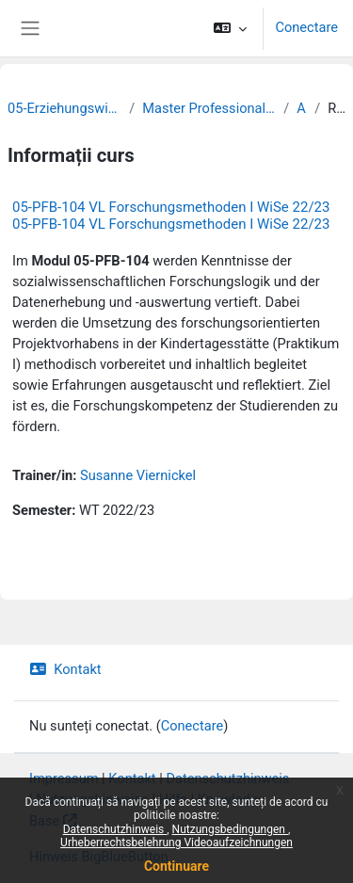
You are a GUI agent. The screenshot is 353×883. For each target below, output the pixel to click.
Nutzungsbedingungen (230, 829)
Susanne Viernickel (138, 475)
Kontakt (65, 669)
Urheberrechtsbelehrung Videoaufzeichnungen (176, 842)
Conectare (306, 27)
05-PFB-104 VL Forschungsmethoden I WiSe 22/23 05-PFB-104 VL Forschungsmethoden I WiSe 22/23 (170, 216)
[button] (230, 28)
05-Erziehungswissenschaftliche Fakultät (64, 108)
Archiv (302, 108)
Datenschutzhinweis (115, 829)
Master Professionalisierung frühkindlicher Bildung (209, 108)
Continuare (176, 866)
